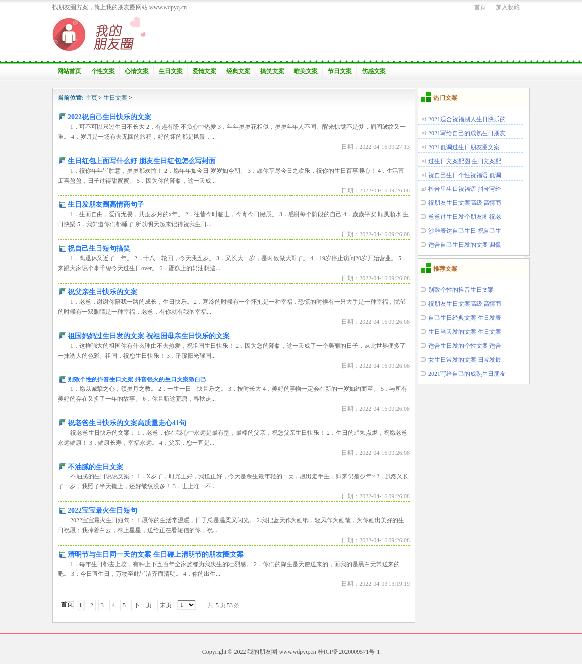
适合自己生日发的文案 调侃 (464, 244)
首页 (480, 7)
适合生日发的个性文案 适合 (464, 345)
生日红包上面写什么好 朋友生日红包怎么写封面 (142, 161)
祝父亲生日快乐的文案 (102, 292)
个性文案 (103, 71)
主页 (91, 98)
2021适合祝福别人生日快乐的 (467, 119)
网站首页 (69, 71)
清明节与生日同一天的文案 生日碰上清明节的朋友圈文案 (156, 554)
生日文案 (171, 71)
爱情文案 (204, 71)
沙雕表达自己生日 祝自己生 (464, 230)
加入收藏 (508, 7)
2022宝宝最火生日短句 (102, 510)
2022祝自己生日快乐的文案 (109, 117)
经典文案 (238, 71)
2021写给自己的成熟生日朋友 (467, 133)
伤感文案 (374, 71)
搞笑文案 (272, 71)
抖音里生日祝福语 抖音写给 (464, 189)
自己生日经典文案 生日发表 (464, 317)
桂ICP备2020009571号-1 (349, 651)
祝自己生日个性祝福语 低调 (464, 175)
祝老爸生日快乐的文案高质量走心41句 (127, 423)
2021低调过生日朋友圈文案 (464, 147)
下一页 (143, 605)
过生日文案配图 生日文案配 (464, 161)
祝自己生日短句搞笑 (99, 248)
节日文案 (340, 71)
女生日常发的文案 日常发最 (464, 359)
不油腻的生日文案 (95, 467)
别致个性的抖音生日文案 (461, 289)
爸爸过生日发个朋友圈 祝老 (464, 216)
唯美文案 (306, 71)
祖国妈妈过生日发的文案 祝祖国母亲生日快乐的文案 (149, 336)
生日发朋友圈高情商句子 (106, 204)
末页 (166, 605)
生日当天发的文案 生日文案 (464, 331)
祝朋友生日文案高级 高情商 (464, 202)
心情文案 (137, 71)
